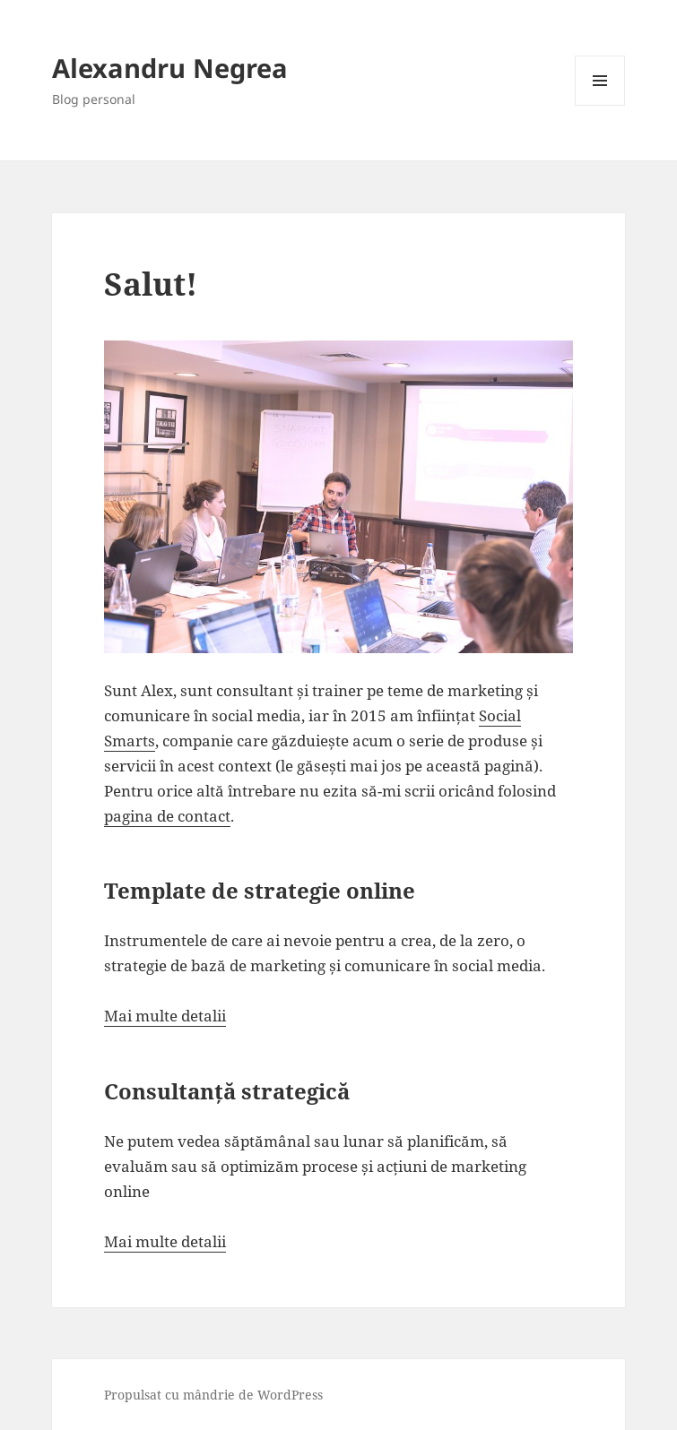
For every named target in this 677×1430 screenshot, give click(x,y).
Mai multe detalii (165, 1015)
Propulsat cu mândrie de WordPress (213, 1394)
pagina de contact (167, 815)
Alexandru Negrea (170, 67)
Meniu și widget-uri (600, 105)
